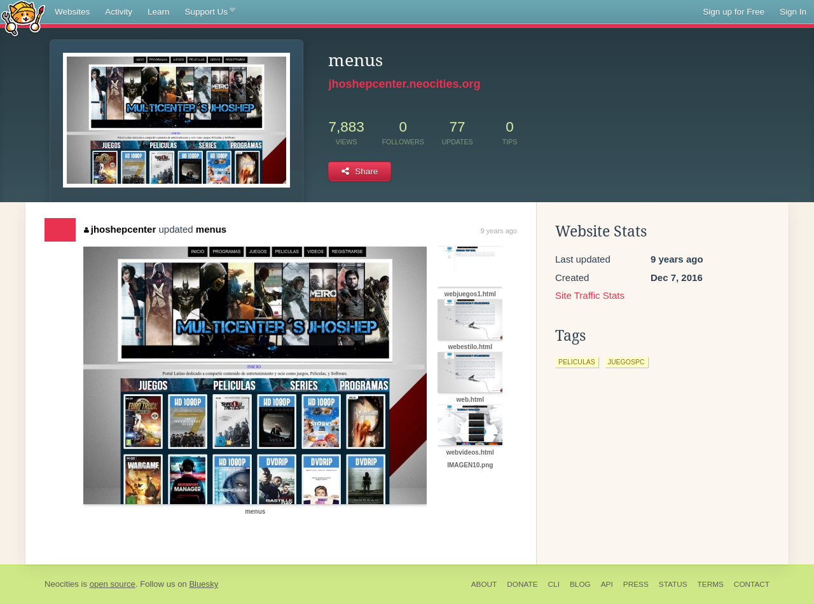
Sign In (793, 12)
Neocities (62, 584)
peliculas (576, 362)
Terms (711, 584)
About (484, 584)
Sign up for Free (733, 12)
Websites (72, 12)
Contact (751, 584)
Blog (580, 584)
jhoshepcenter (120, 229)
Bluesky (203, 584)
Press (636, 584)
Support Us (210, 12)
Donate (522, 584)
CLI (554, 584)
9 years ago (499, 231)
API (607, 584)
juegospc (626, 362)
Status (673, 584)
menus (211, 229)
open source (112, 584)
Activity (118, 12)
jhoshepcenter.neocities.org (404, 84)
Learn (159, 12)
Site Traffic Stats (589, 295)
